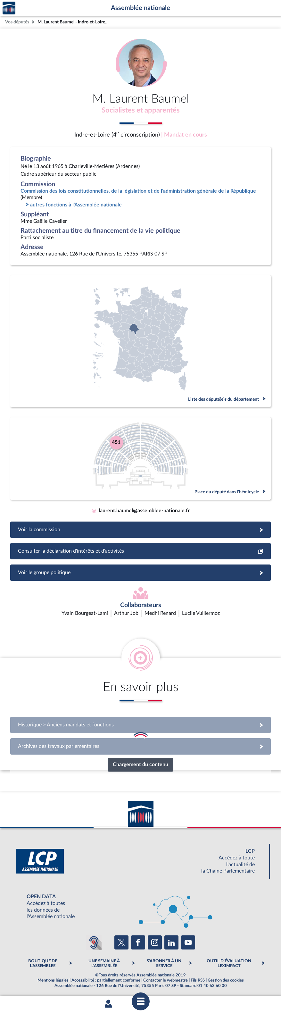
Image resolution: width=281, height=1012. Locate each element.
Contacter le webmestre (165, 981)
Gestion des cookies (226, 981)
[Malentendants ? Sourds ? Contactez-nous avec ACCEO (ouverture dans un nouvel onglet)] (94, 943)
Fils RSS (198, 981)
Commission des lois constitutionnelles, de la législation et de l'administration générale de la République (138, 191)
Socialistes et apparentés (141, 110)
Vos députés (17, 22)
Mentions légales (53, 981)
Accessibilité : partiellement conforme (105, 981)
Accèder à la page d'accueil (9, 8)
